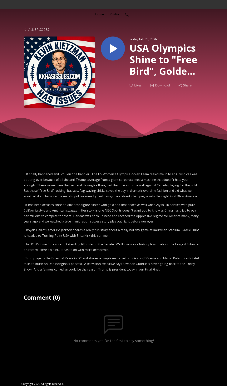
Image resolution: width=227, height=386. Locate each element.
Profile (114, 14)
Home (99, 14)
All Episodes (36, 29)
